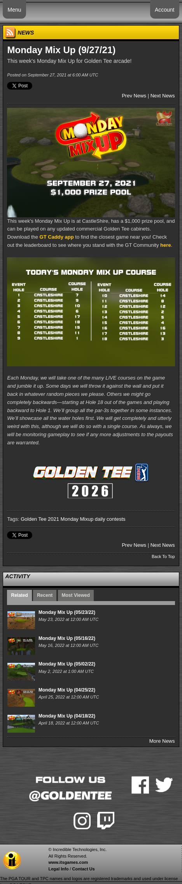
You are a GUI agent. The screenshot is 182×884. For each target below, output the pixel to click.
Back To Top (163, 556)
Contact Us (83, 869)
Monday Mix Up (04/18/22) (66, 716)
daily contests (110, 519)
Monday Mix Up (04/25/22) (66, 690)
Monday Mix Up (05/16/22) (66, 638)
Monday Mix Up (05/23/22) (66, 612)
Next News (162, 96)
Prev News (134, 96)
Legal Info (58, 869)
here (165, 245)
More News (162, 741)
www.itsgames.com (68, 862)
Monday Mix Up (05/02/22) (66, 664)
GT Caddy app (57, 237)
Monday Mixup (77, 519)
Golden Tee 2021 (40, 519)
